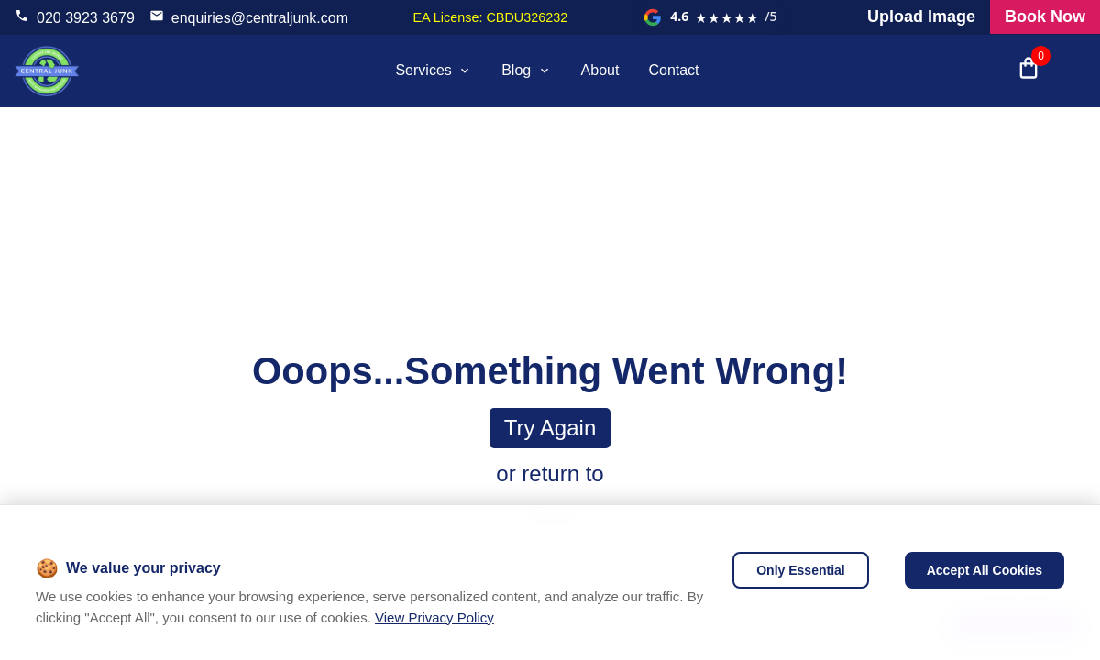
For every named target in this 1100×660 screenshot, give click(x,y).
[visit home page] (47, 70)
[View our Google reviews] (710, 17)
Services (433, 70)
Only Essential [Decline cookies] (800, 570)
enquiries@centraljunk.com (259, 18)
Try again (550, 427)
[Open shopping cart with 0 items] (1028, 70)
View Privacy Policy (434, 617)
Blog (526, 70)
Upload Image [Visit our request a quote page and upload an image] (921, 16)
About (600, 70)
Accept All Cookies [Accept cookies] (984, 570)
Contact (673, 70)
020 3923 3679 (86, 18)
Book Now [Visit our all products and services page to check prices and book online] (1045, 16)
